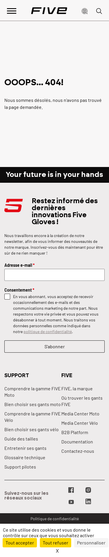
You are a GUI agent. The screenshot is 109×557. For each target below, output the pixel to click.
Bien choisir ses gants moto (32, 404)
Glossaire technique (24, 457)
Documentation (77, 441)
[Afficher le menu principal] (11, 10)
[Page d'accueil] (49, 10)
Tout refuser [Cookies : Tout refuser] (55, 542)
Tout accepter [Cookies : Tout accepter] (20, 542)
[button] (84, 10)
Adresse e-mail (19, 265)
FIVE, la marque (77, 388)
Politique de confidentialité (55, 518)
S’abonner (54, 346)
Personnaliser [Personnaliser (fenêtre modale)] (91, 542)
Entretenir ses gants (25, 448)
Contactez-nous (77, 451)
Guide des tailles (21, 438)
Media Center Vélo (79, 423)
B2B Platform (74, 432)
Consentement (19, 290)
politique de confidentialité (48, 331)
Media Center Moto (80, 413)
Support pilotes (20, 466)
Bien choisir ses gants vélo (31, 429)
